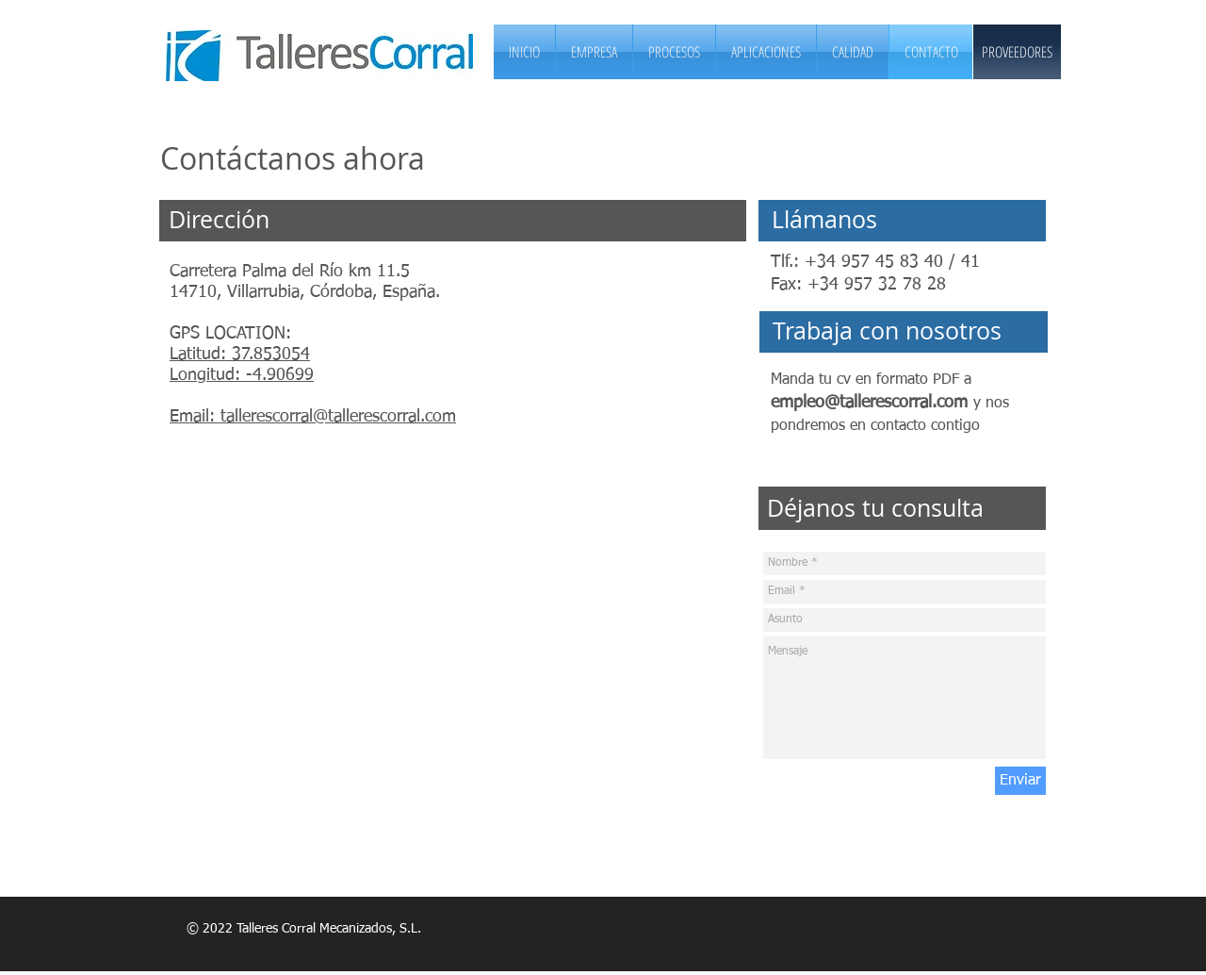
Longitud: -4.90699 (242, 375)
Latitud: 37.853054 (240, 354)
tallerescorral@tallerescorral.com (338, 416)
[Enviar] (1020, 781)
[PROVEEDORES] (1017, 52)
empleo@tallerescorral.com (869, 402)
